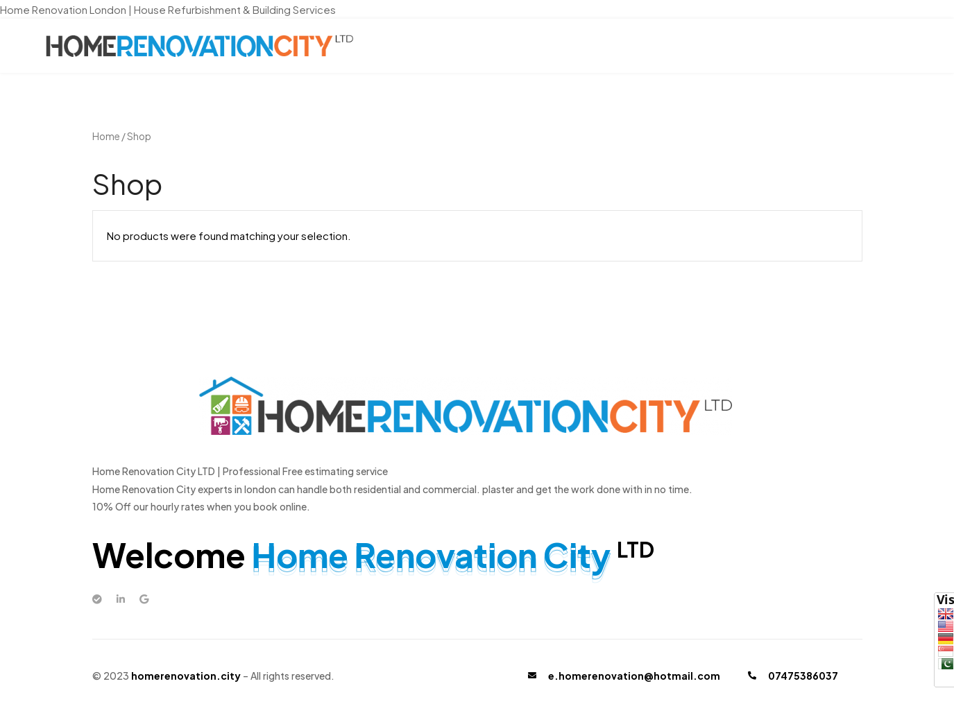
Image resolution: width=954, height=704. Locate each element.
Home (106, 136)
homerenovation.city (186, 675)
